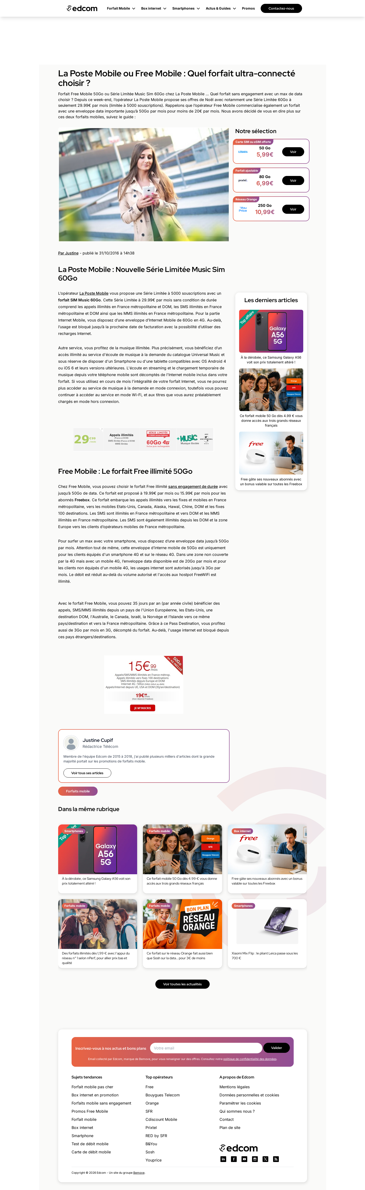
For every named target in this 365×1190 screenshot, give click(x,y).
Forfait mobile (84, 1119)
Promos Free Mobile (90, 1111)
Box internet (82, 1127)
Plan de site (229, 1127)
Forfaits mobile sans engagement (101, 1103)
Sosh (150, 1152)
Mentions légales (234, 1086)
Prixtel (151, 1127)
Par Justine (68, 253)
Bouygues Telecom (163, 1095)
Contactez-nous (281, 8)
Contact (226, 1119)
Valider (276, 1048)
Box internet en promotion (95, 1095)
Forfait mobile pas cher (92, 1086)
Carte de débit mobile (91, 1152)
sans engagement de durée (193, 486)
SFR (149, 1111)
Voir (293, 152)
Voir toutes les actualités (182, 984)
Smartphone (82, 1135)
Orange (152, 1103)
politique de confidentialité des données (249, 1059)
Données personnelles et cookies (249, 1095)
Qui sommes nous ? (237, 1111)
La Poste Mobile (93, 293)
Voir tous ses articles (87, 773)
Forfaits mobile (78, 791)
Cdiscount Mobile (161, 1119)
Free (149, 1086)
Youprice (154, 1160)
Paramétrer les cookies (240, 1103)
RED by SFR (156, 1135)
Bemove (139, 1172)
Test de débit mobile (90, 1143)
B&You (151, 1143)
